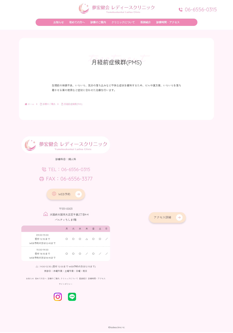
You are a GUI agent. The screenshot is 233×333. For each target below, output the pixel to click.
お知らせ (30, 279)
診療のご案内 (53, 279)
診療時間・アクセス (96, 279)
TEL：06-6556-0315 (65, 169)
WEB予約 (60, 194)
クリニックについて (69, 279)
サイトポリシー (65, 285)
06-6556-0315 (197, 9)
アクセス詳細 (162, 217)
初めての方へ (41, 279)
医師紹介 (83, 279)
